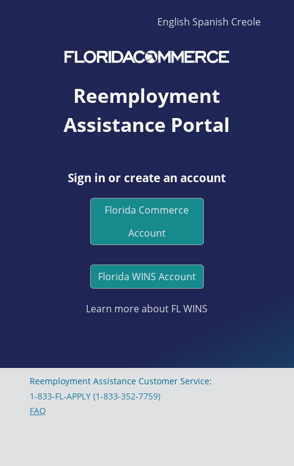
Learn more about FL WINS (146, 308)
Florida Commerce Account (147, 221)
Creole (246, 21)
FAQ (38, 410)
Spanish (210, 21)
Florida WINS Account (147, 276)
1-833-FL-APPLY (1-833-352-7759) (95, 396)
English (173, 21)
